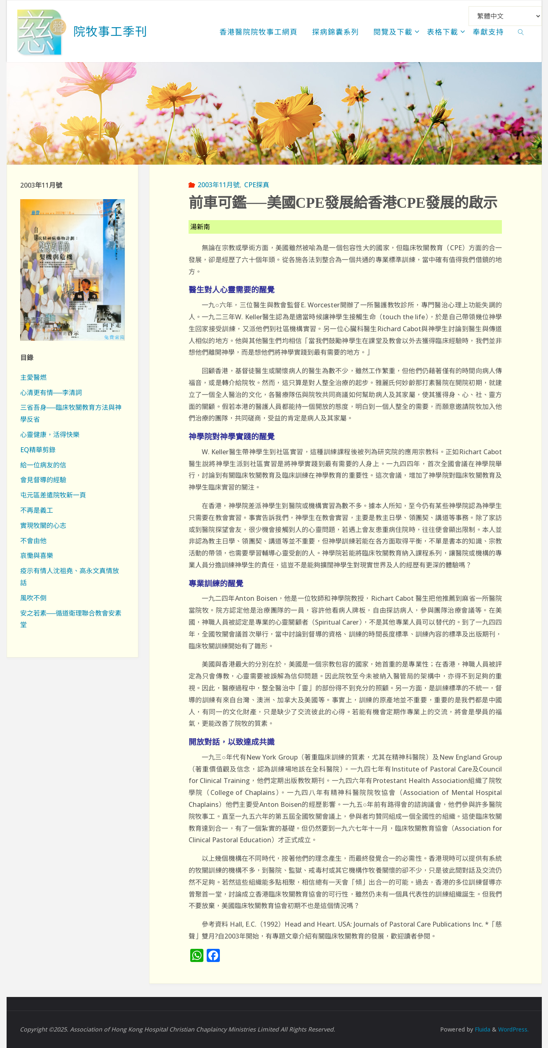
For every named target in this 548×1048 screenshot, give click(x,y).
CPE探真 (256, 184)
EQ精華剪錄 (38, 449)
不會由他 (33, 540)
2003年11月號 (219, 184)
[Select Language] (505, 16)
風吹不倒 (33, 597)
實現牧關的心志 (43, 525)
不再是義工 (36, 510)
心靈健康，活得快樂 (49, 434)
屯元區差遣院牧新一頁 (53, 495)
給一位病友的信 (43, 464)
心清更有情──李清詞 (51, 392)
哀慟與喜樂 (36, 555)
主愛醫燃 (33, 377)
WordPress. (513, 1029)
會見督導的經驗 (43, 479)
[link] (521, 31)
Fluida (480, 1029)
